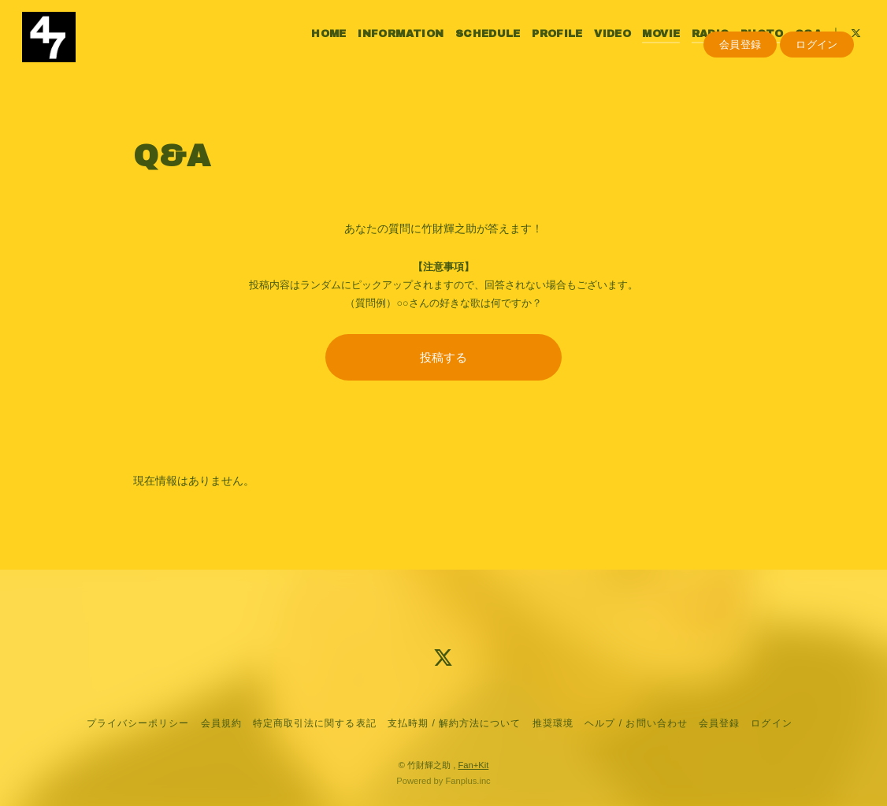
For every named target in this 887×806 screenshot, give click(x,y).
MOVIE (652, 45)
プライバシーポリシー (138, 723)
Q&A (799, 45)
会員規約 (221, 723)
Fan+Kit (473, 765)
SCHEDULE (478, 45)
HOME (320, 45)
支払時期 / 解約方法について (454, 723)
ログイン (817, 72)
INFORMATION (392, 45)
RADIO (701, 45)
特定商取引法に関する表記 (314, 723)
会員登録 (740, 72)
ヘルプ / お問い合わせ (636, 723)
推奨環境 (553, 723)
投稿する (443, 357)
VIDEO (603, 45)
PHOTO (753, 45)
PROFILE (548, 45)
